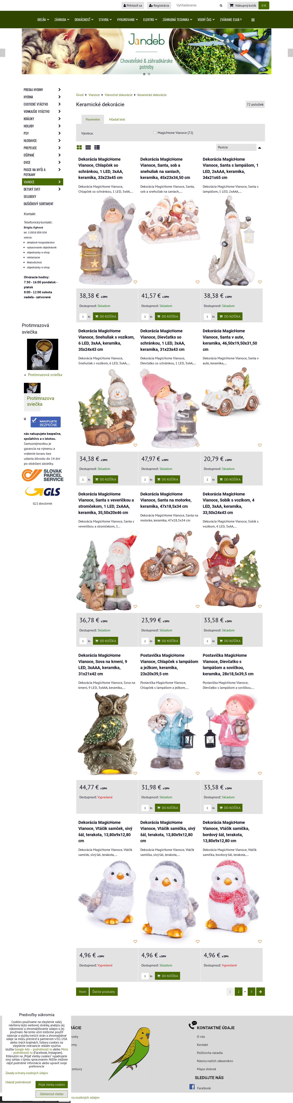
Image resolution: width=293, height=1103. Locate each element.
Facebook (204, 1088)
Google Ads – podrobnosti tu (33, 1049)
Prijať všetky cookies (51, 1085)
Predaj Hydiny (43, 89)
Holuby (43, 125)
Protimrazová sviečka (45, 374)
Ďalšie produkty (104, 992)
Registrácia (159, 5)
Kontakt (202, 1045)
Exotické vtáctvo (43, 104)
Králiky (43, 118)
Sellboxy (30, 196)
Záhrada (61, 19)
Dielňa (43, 19)
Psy (43, 133)
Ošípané (43, 155)
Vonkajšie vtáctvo (43, 111)
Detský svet (43, 189)
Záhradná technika (177, 19)
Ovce (43, 162)
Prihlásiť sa (133, 5)
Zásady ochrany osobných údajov (76, 1097)
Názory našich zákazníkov (215, 1061)
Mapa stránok (206, 1069)
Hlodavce (43, 140)
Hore (82, 992)
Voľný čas (206, 19)
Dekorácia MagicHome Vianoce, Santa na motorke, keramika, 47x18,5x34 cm (166, 500)
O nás (201, 1036)
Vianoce (43, 181)
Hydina (43, 96)
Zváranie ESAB (231, 19)
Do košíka (105, 316)
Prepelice (43, 147)
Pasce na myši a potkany (43, 172)
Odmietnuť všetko (51, 1094)
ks (84, 316)
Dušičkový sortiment (38, 203)
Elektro (150, 19)
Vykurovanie (127, 19)
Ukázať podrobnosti (18, 1082)
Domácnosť (84, 19)
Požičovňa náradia (210, 1053)
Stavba (105, 19)
